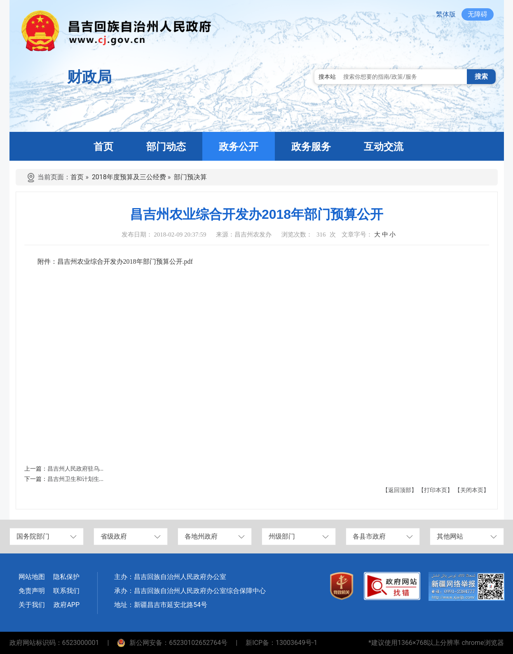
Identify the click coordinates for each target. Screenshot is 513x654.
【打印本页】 (435, 490)
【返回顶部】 (399, 490)
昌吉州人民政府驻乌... (75, 469)
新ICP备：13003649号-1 (281, 643)
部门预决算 (190, 177)
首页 (77, 177)
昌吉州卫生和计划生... (75, 479)
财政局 (89, 77)
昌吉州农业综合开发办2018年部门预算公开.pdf (125, 261)
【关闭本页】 (471, 490)
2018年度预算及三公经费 (129, 177)
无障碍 (477, 14)
